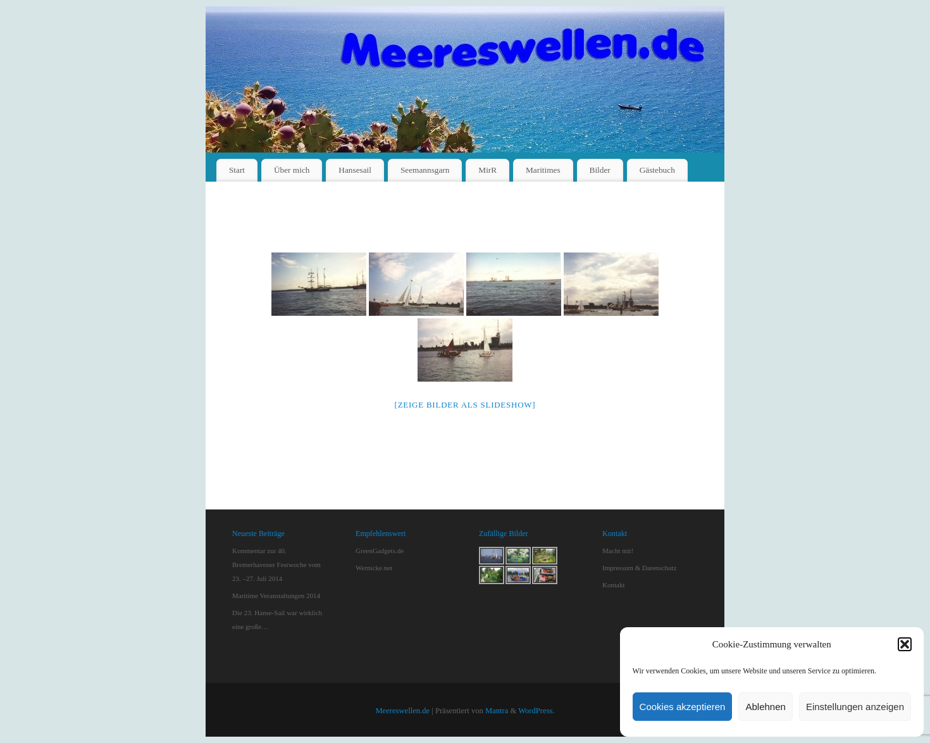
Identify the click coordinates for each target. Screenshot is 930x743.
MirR (487, 170)
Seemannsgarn (425, 170)
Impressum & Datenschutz (639, 567)
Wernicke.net (374, 567)
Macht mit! (617, 550)
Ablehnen (765, 706)
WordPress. (536, 710)
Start (237, 170)
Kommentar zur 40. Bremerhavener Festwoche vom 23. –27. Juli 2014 (276, 564)
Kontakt (613, 585)
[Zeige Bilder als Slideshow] (465, 404)
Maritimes (543, 170)
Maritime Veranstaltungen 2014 (276, 595)
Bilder (600, 170)
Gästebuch (657, 170)
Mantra (496, 710)
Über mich (292, 170)
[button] (904, 644)
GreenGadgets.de (380, 550)
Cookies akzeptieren (683, 706)
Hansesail (354, 170)
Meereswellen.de (402, 710)
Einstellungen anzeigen (855, 706)
